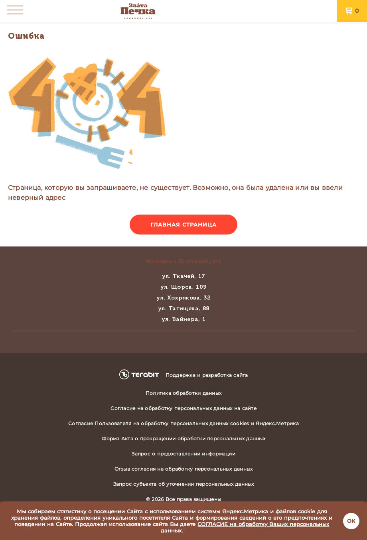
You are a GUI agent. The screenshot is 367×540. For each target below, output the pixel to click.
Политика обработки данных (183, 393)
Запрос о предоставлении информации (183, 454)
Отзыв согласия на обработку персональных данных (183, 469)
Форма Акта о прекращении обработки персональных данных (183, 438)
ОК (351, 521)
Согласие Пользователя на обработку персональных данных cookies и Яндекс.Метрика (183, 423)
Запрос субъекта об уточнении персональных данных (183, 484)
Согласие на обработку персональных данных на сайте (183, 408)
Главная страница (183, 224)
